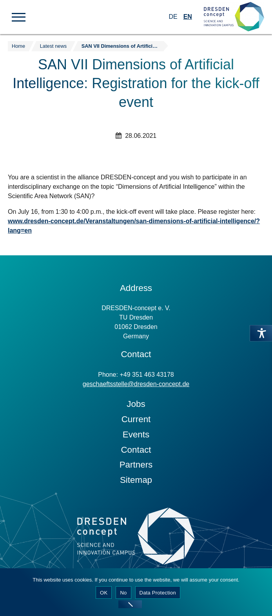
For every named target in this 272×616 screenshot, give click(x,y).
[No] (130, 604)
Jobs (136, 404)
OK (103, 593)
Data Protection (158, 593)
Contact (136, 450)
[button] (18, 16)
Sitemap (136, 480)
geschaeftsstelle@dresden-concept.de (136, 384)
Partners (136, 465)
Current (136, 419)
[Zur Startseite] (234, 17)
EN (187, 16)
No (123, 593)
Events (136, 434)
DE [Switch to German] (173, 16)
